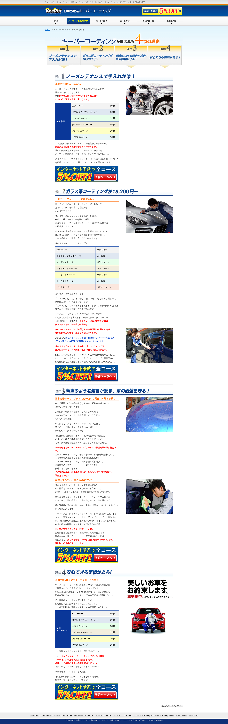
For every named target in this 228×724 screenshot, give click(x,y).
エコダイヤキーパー (103, 716)
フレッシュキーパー (141, 716)
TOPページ (34, 716)
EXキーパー (67, 716)
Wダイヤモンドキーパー (83, 716)
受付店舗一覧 (181, 716)
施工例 (171, 716)
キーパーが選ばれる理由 (50, 716)
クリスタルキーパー (159, 716)
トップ (47, 30)
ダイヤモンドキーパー (122, 716)
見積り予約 (193, 716)
